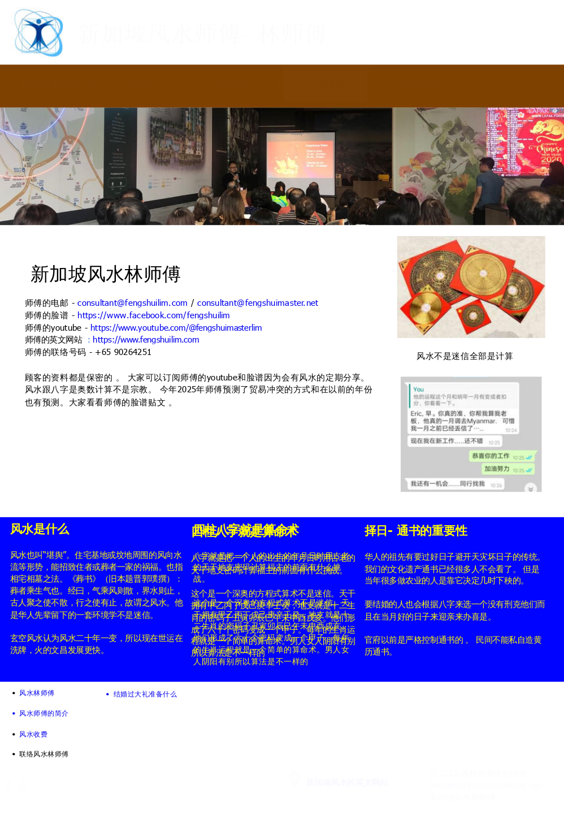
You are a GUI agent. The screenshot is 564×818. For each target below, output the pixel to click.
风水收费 (33, 733)
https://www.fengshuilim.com (146, 339)
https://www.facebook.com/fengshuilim (153, 315)
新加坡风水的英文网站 (347, 781)
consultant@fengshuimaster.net (257, 302)
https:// (104, 328)
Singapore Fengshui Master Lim (486, 785)
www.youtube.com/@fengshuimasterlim (190, 328)
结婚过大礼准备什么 (145, 693)
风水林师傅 (36, 692)
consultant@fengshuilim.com (132, 302)
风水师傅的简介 (43, 712)
